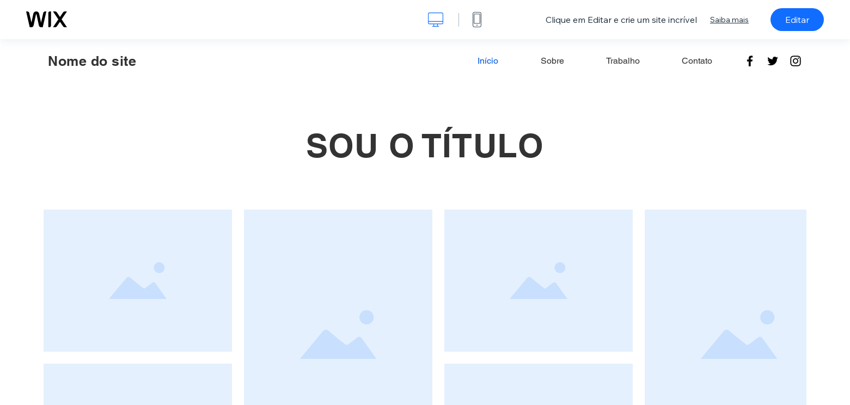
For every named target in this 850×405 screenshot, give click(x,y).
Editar (797, 19)
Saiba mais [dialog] (729, 19)
